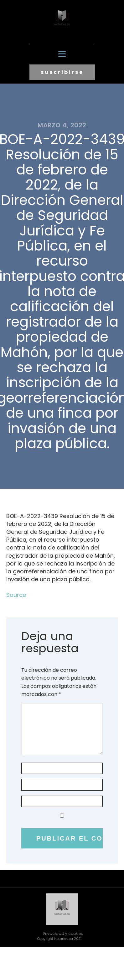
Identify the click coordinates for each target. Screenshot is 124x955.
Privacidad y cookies (63, 933)
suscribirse (62, 72)
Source (16, 595)
